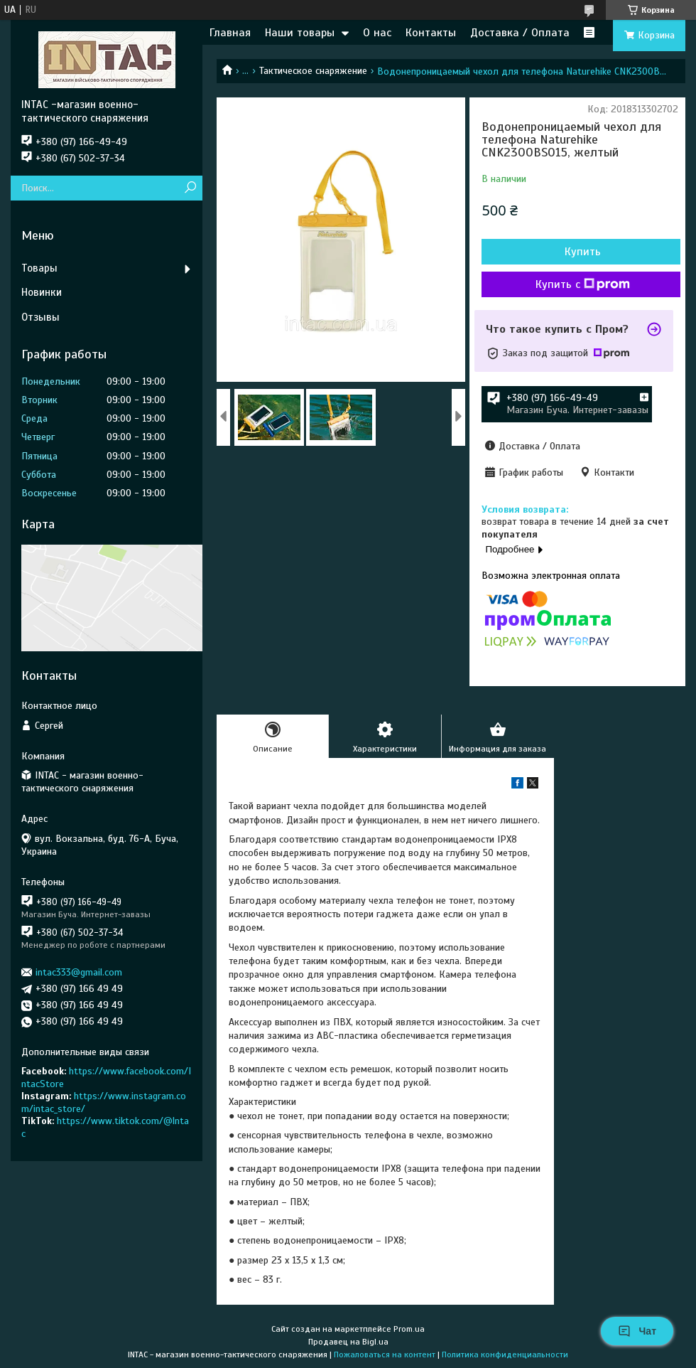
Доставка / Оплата (520, 33)
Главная (230, 33)
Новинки (41, 292)
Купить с (582, 284)
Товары (39, 268)
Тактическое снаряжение (313, 71)
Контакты (431, 33)
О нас (377, 33)
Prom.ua (409, 1329)
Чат (637, 1331)
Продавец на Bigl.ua (348, 1342)
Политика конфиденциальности (505, 1354)
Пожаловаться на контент (384, 1354)
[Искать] (190, 188)
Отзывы (40, 317)
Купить (583, 252)
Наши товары (300, 33)
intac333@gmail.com (79, 972)
